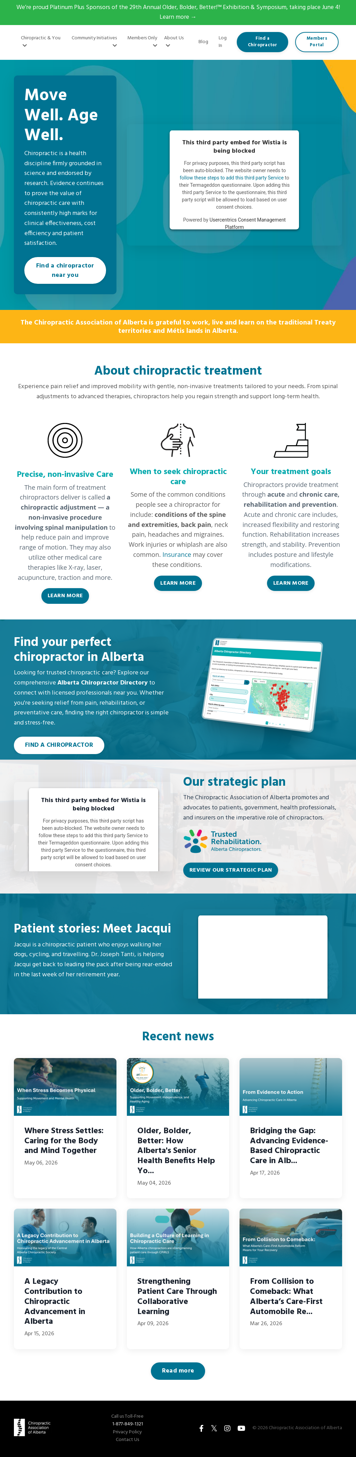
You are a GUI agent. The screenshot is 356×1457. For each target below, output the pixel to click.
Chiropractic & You (40, 41)
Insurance (176, 555)
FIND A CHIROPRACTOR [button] (59, 746)
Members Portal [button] (317, 42)
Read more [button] (178, 1372)
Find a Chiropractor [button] (262, 42)
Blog (203, 42)
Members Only (142, 41)
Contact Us (127, 1441)
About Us (174, 41)
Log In (223, 42)
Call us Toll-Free (127, 1418)
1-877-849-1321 (127, 1425)
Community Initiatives (94, 41)
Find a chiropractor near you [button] (65, 271)
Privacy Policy (127, 1433)
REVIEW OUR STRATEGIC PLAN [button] (230, 870)
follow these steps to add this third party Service (232, 178)
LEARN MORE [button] (65, 596)
